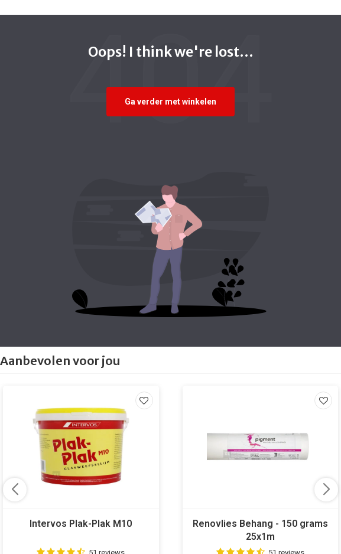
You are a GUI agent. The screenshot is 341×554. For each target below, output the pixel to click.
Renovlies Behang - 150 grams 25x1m (260, 530)
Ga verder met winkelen (170, 101)
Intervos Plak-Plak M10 (81, 523)
